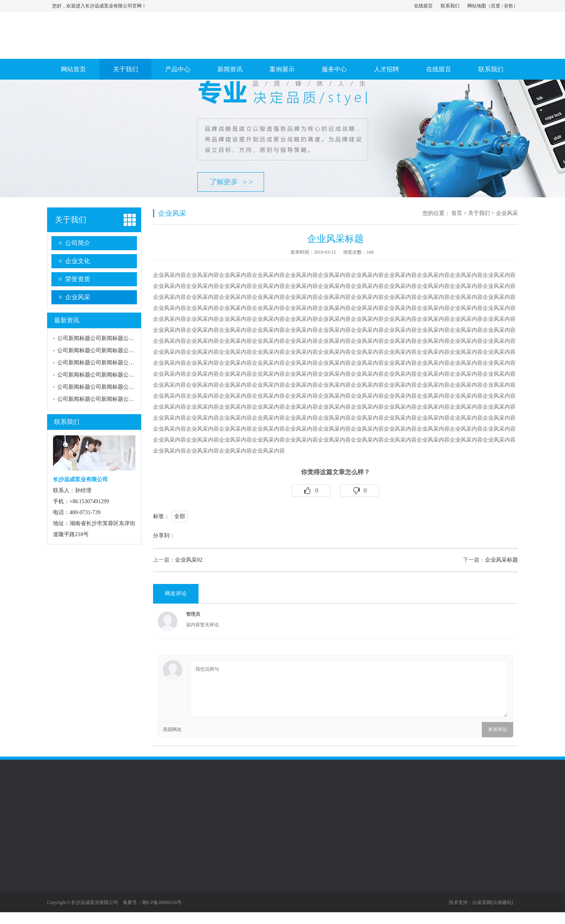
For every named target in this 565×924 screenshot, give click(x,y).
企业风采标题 (501, 560)
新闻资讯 (229, 69)
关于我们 (125, 69)
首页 (456, 213)
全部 (179, 516)
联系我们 (450, 6)
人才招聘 (386, 69)
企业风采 (77, 297)
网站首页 (73, 69)
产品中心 (177, 69)
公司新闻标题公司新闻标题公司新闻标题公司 (112, 338)
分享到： (164, 535)
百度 (495, 6)
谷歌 (508, 6)
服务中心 (334, 69)
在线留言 (423, 6)
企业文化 (77, 261)
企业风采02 (188, 560)
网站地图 (476, 6)
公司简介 (77, 243)
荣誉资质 (77, 279)
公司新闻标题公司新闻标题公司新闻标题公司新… (117, 363)
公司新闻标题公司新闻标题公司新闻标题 (106, 350)
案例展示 (282, 69)
